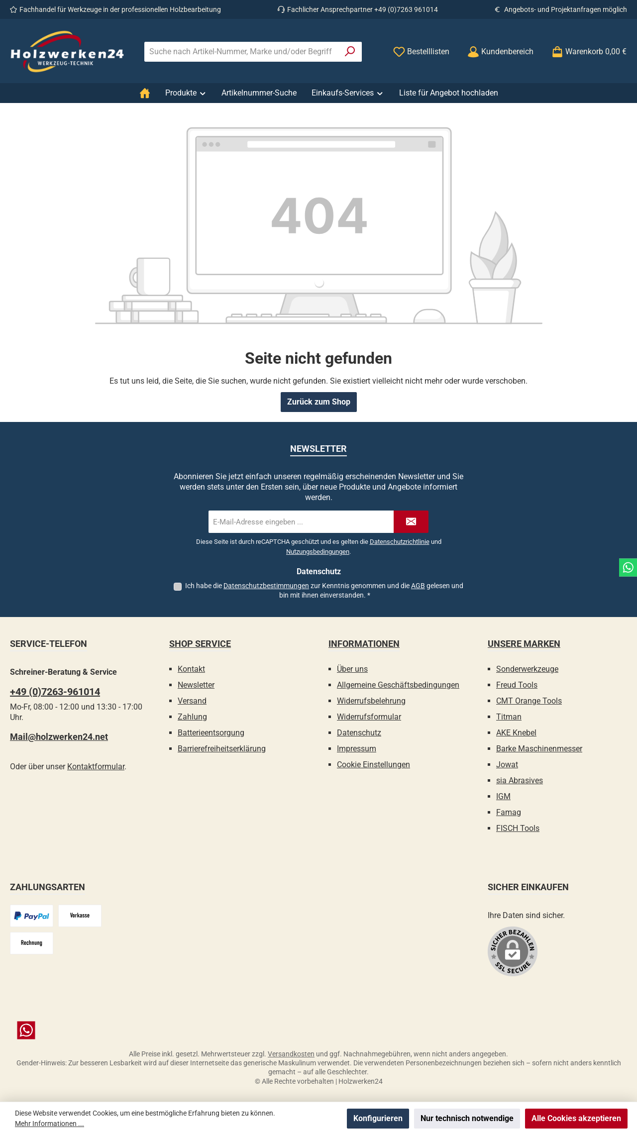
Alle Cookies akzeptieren (576, 1118)
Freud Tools (516, 685)
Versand (192, 701)
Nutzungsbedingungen (317, 551)
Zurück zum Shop (318, 402)
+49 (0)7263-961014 (55, 692)
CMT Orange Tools (529, 701)
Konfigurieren (378, 1118)
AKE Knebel (516, 732)
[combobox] (241, 52)
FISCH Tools (517, 828)
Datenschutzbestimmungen (266, 586)
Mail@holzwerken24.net (59, 736)
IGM (503, 796)
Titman (509, 717)
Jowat (507, 764)
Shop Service (200, 643)
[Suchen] (350, 52)
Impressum (356, 748)
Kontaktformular (95, 766)
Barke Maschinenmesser (539, 748)
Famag (508, 812)
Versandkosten (291, 1054)
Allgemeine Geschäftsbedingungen (398, 685)
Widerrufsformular (369, 717)
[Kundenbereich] (500, 51)
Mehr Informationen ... (49, 1124)
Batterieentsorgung (211, 732)
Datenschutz (359, 732)
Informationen (364, 643)
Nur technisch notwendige (467, 1118)
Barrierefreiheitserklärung (222, 748)
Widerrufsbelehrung (371, 701)
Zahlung (192, 717)
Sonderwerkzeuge (527, 669)
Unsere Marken (524, 643)
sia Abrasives (519, 780)
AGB (418, 586)
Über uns (352, 669)
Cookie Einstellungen (373, 764)
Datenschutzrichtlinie (399, 541)
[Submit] (411, 522)
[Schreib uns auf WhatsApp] (318, 1030)
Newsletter (196, 685)
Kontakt (191, 669)
